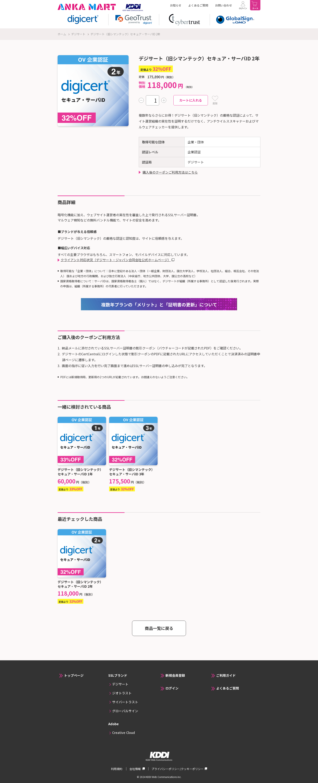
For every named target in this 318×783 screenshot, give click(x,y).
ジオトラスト (122, 693)
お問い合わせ (223, 5)
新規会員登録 (175, 675)
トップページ (74, 675)
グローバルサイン (125, 710)
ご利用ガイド (226, 675)
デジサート (78, 34)
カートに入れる (190, 100)
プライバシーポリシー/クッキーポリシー (177, 769)
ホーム (62, 34)
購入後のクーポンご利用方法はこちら (170, 172)
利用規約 (117, 769)
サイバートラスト (125, 701)
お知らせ (175, 5)
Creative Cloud (123, 732)
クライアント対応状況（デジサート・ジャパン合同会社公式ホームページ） (116, 259)
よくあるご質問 (198, 5)
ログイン (171, 688)
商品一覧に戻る (159, 628)
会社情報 (135, 769)
